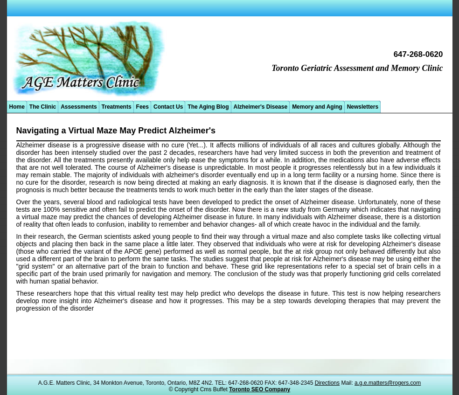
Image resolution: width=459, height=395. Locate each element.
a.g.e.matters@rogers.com (388, 383)
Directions (327, 383)
